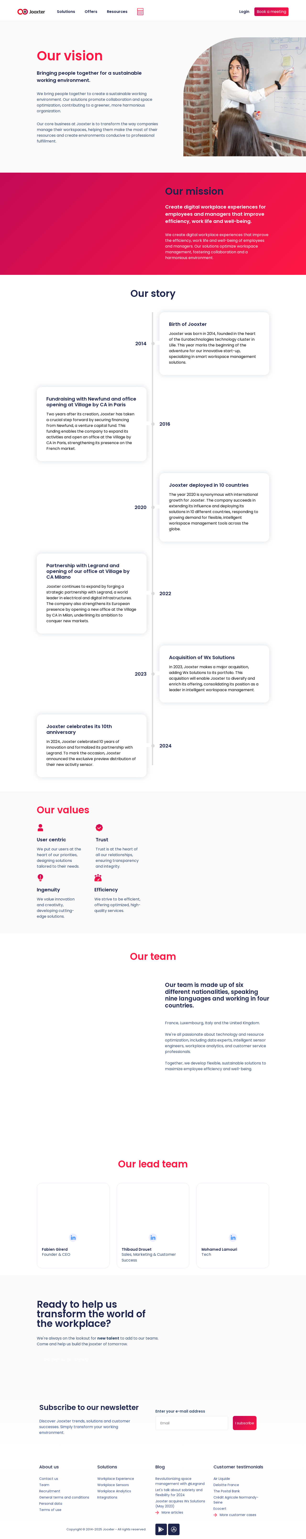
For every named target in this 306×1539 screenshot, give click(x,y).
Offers (91, 11)
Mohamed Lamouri (219, 1249)
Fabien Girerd (55, 1249)
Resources (117, 11)
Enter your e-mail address (180, 1411)
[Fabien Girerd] (73, 1237)
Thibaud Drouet (137, 1249)
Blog (160, 1467)
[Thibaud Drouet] (153, 1237)
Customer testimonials (238, 1467)
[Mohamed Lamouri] (233, 1237)
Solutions (66, 11)
